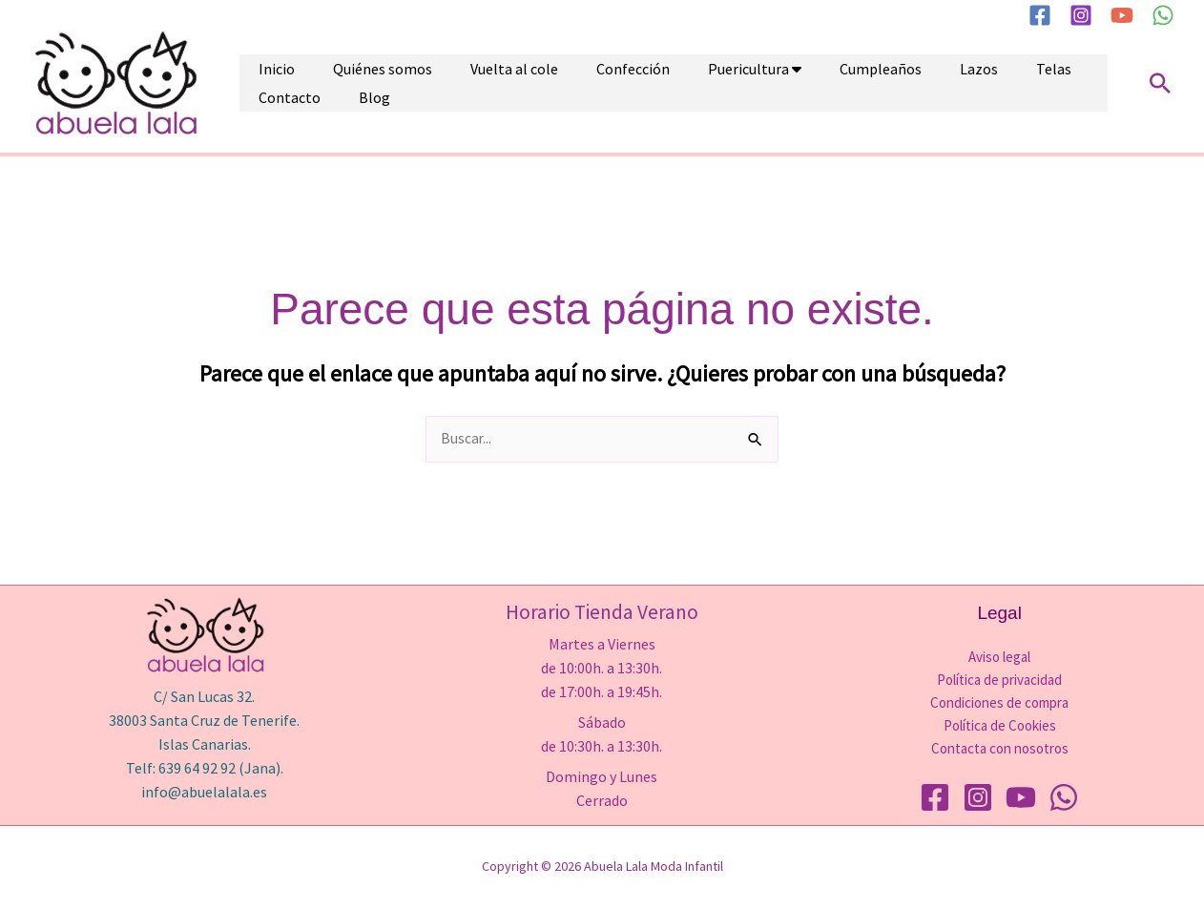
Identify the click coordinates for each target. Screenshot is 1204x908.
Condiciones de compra (999, 703)
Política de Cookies (1000, 726)
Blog (1044, 83)
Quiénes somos (354, 83)
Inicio (267, 83)
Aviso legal (999, 658)
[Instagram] (1080, 15)
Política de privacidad (999, 680)
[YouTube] (1122, 15)
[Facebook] (1039, 15)
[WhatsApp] (1163, 15)
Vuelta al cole (466, 83)
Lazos (855, 83)
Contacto (978, 83)
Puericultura (662, 83)
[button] (1160, 83)
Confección (566, 83)
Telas (910, 83)
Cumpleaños (776, 83)
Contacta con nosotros (1000, 749)
